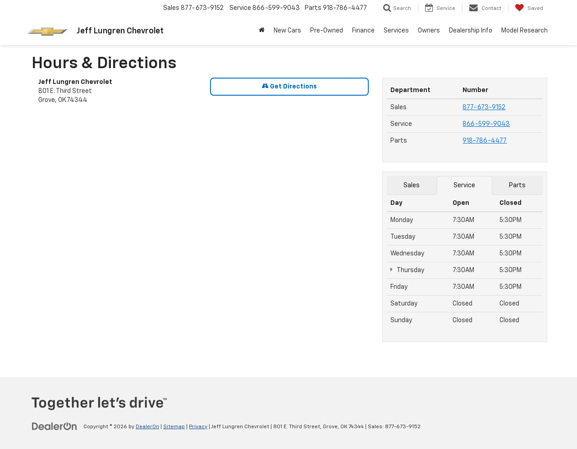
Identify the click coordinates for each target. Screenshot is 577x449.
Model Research (524, 31)
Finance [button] (363, 31)
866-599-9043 (486, 124)
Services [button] (396, 31)
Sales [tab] (411, 185)
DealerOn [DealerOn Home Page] (147, 427)
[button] (261, 30)
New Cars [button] (287, 31)
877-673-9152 (484, 107)
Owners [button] (429, 31)
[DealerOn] (55, 426)
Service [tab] (464, 185)
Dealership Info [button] (470, 31)
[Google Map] (203, 237)
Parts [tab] (517, 185)
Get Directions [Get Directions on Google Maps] (289, 86)
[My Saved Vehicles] (529, 8)
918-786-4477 (485, 141)
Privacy (198, 427)
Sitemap (174, 427)
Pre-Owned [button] (326, 31)
